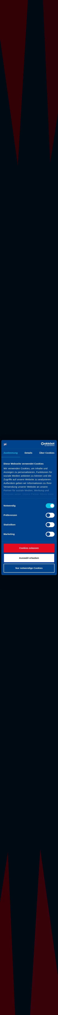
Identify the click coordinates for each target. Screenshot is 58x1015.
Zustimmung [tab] (11, 452)
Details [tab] (28, 452)
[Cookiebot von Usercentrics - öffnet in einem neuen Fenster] (41, 444)
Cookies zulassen (29, 548)
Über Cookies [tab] (46, 452)
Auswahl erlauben (29, 558)
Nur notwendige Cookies (29, 568)
